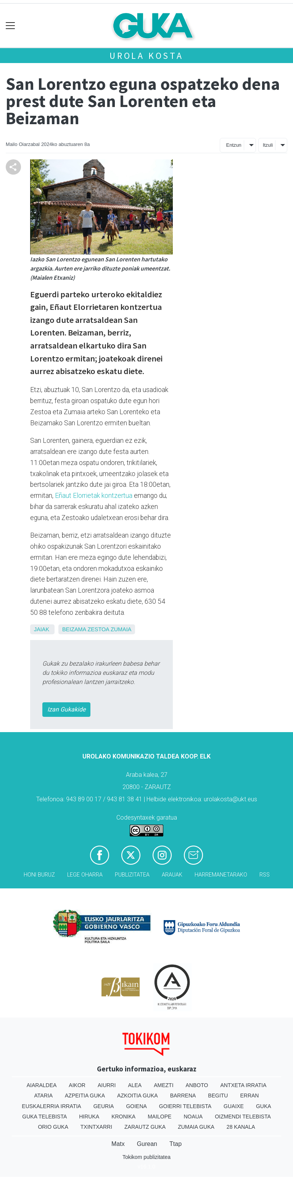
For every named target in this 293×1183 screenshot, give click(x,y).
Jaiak (41, 629)
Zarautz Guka (145, 1127)
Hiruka (89, 1116)
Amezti (163, 1085)
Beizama (74, 629)
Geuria (103, 1106)
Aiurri (107, 1085)
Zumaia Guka (196, 1127)
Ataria (43, 1095)
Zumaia (121, 629)
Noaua (193, 1116)
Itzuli (268, 145)
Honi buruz (39, 875)
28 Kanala (241, 1127)
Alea (135, 1085)
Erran (249, 1095)
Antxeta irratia (243, 1085)
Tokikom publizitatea (146, 1157)
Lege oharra (85, 875)
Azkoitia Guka (137, 1095)
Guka (263, 1106)
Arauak (172, 875)
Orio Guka (53, 1127)
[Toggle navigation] (10, 25)
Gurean (147, 1144)
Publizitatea (132, 875)
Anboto (197, 1085)
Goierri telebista (185, 1106)
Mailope (159, 1116)
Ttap (175, 1144)
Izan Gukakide (66, 709)
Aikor (77, 1085)
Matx (118, 1144)
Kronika (123, 1116)
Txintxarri (96, 1127)
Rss (264, 875)
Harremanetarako (221, 875)
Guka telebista (44, 1116)
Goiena (136, 1106)
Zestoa (98, 629)
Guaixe (234, 1106)
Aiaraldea (42, 1085)
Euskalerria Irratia (51, 1106)
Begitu (218, 1095)
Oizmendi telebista (243, 1116)
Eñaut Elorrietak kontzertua (93, 495)
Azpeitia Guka (85, 1095)
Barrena (183, 1095)
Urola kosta (146, 56)
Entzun (233, 145)
